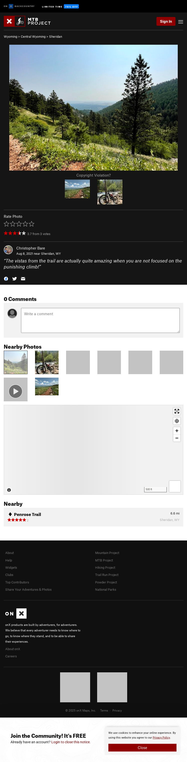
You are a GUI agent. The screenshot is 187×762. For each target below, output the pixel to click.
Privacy (117, 710)
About (9, 553)
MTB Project (104, 560)
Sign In (166, 21)
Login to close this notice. (71, 742)
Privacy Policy (161, 737)
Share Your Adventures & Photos (28, 589)
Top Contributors (17, 582)
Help (8, 560)
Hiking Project (105, 567)
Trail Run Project (106, 575)
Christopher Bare (30, 248)
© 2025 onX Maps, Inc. (80, 710)
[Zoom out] (176, 438)
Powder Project (106, 582)
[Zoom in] (176, 430)
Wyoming (10, 36)
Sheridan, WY (51, 253)
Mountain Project (107, 553)
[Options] (174, 486)
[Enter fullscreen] (176, 411)
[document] (142, 741)
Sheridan (55, 36)
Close (142, 747)
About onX (12, 649)
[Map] (93, 450)
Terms (104, 710)
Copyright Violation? (93, 175)
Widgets (11, 567)
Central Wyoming (33, 36)
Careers (11, 656)
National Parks (105, 589)
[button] (6, 278)
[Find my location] (176, 421)
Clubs (9, 575)
